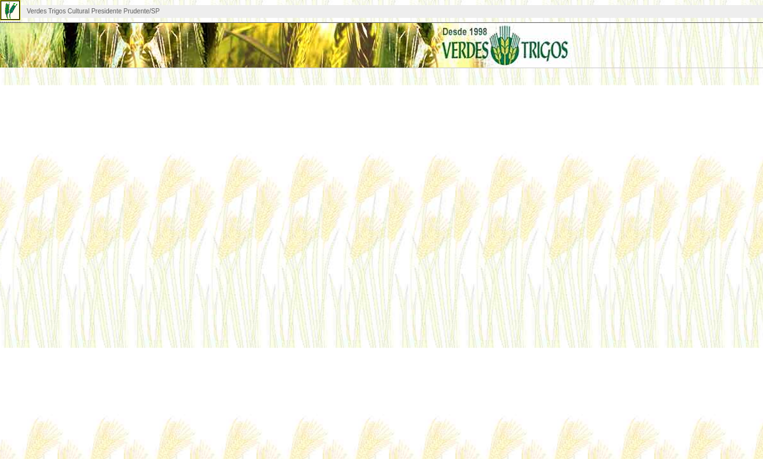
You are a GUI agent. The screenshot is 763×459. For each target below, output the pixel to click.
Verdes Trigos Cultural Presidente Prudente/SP (93, 11)
